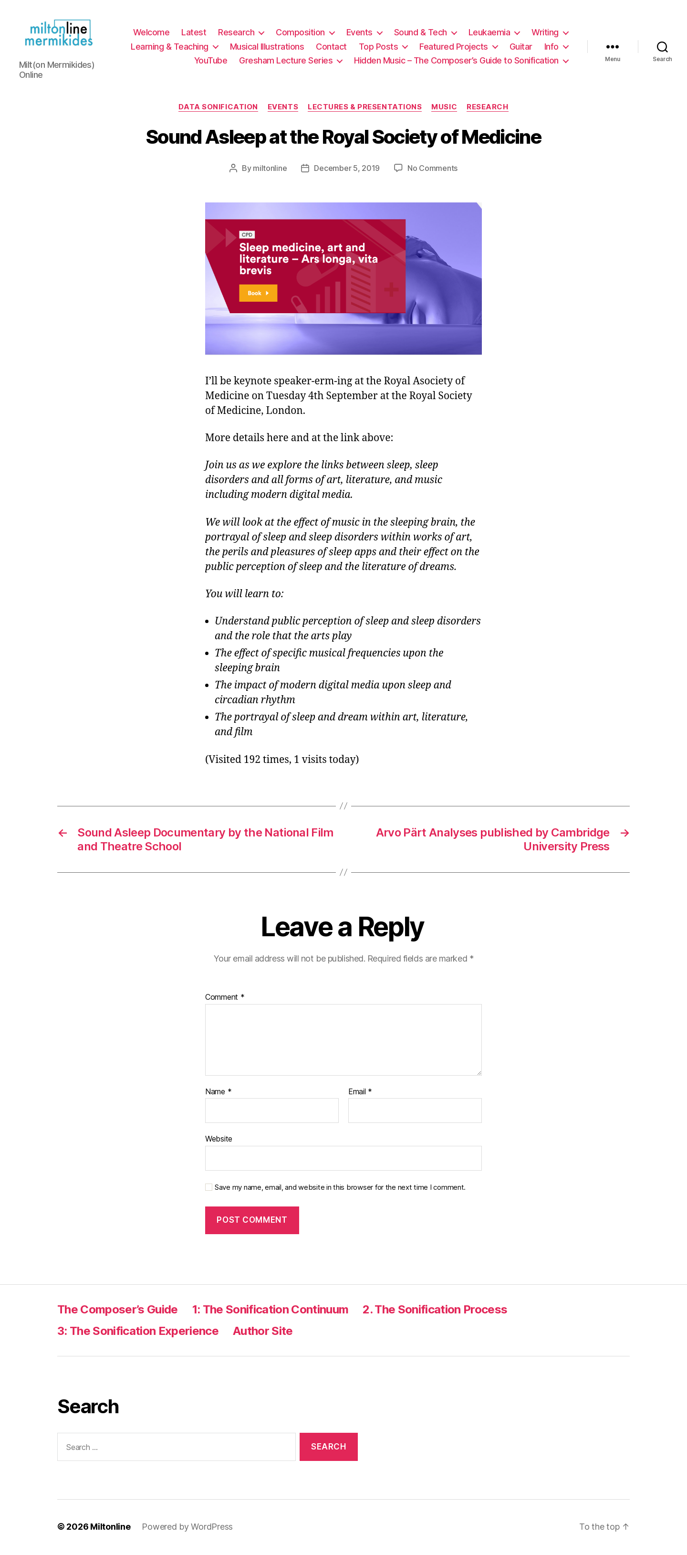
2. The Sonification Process (435, 1311)
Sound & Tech (420, 33)
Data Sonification (218, 108)
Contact (331, 47)
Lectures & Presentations (365, 108)
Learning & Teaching (169, 47)
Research (236, 33)
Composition (300, 33)
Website (218, 1140)
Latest (193, 33)
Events (359, 33)
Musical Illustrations (267, 47)
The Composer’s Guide (117, 1311)
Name (218, 1093)
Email (360, 1093)
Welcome (151, 33)
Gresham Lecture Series (286, 61)
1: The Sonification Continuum (270, 1311)
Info (551, 47)
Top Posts (378, 47)
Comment (225, 998)
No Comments (432, 169)
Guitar (521, 47)
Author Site (263, 1333)
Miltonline (110, 1528)
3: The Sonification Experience (138, 1333)
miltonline (270, 169)
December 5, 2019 (347, 169)
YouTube (211, 61)
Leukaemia (489, 33)
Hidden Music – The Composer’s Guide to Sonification (456, 61)
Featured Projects (453, 47)
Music (444, 108)
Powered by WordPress (187, 1528)
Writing (545, 33)
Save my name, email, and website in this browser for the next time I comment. (340, 1189)
